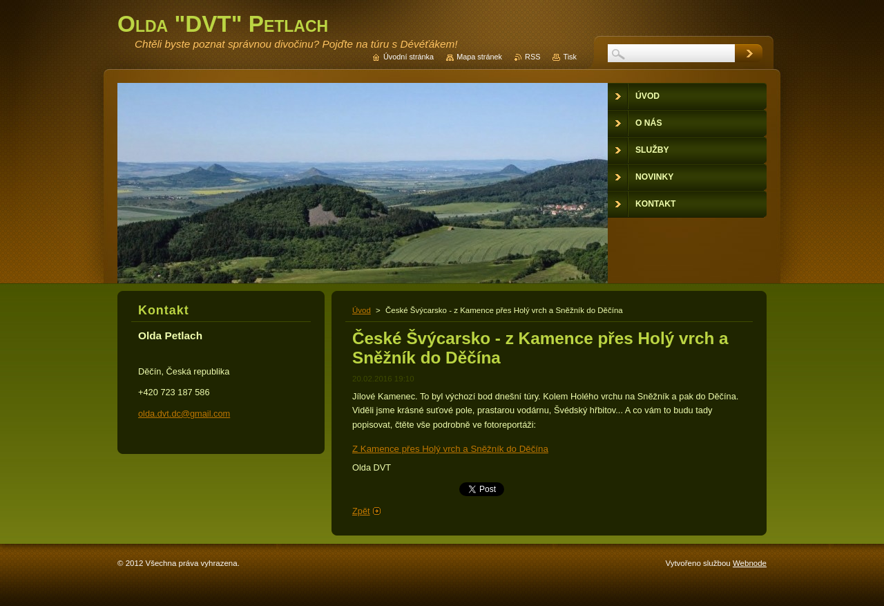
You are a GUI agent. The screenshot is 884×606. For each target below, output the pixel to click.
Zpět (361, 511)
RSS (532, 57)
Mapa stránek (479, 57)
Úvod (361, 310)
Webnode (750, 563)
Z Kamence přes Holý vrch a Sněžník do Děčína (450, 449)
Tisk (570, 57)
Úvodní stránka (408, 57)
